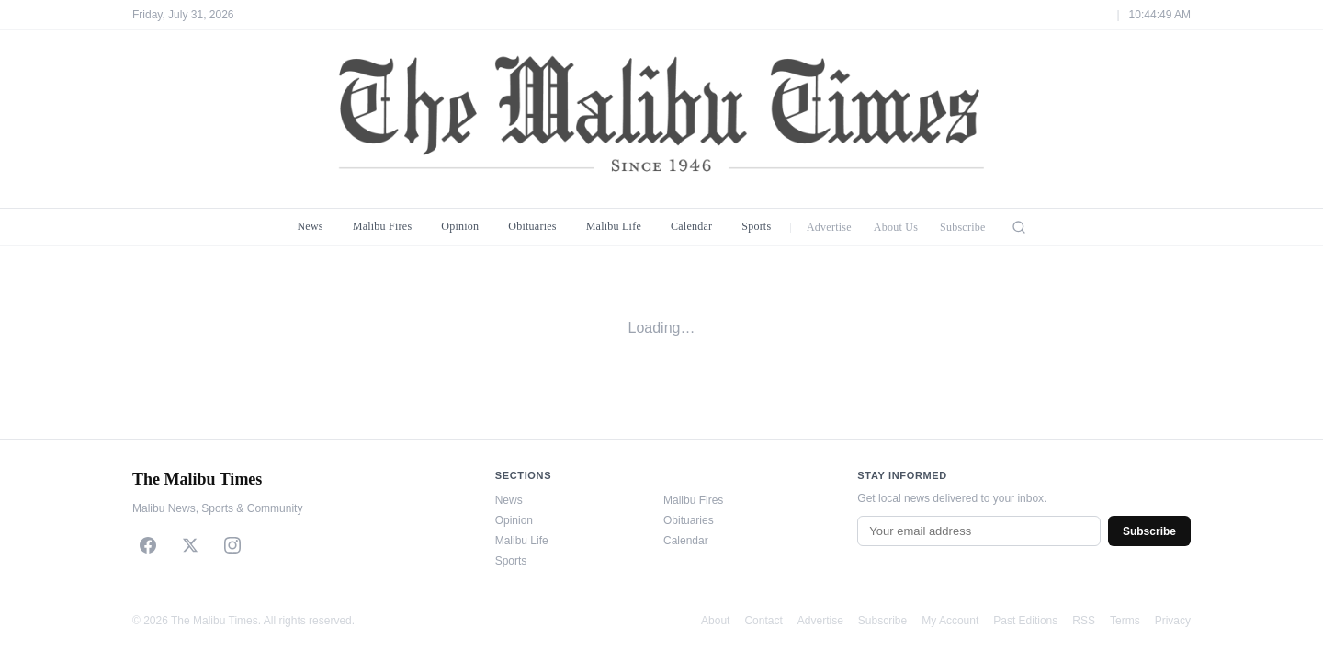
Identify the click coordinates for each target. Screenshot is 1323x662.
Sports (756, 226)
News (309, 226)
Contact (763, 620)
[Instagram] (232, 545)
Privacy (1173, 620)
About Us (896, 227)
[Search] (1019, 227)
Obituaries (532, 226)
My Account (950, 620)
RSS (1083, 620)
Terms (1125, 620)
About (715, 620)
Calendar (691, 226)
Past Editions (1025, 620)
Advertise (829, 227)
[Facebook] (148, 545)
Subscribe (963, 227)
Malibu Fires (383, 226)
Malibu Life (613, 226)
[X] (190, 545)
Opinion (460, 226)
